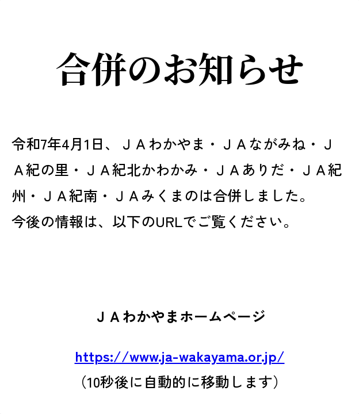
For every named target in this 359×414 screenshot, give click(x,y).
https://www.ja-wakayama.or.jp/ (180, 355)
